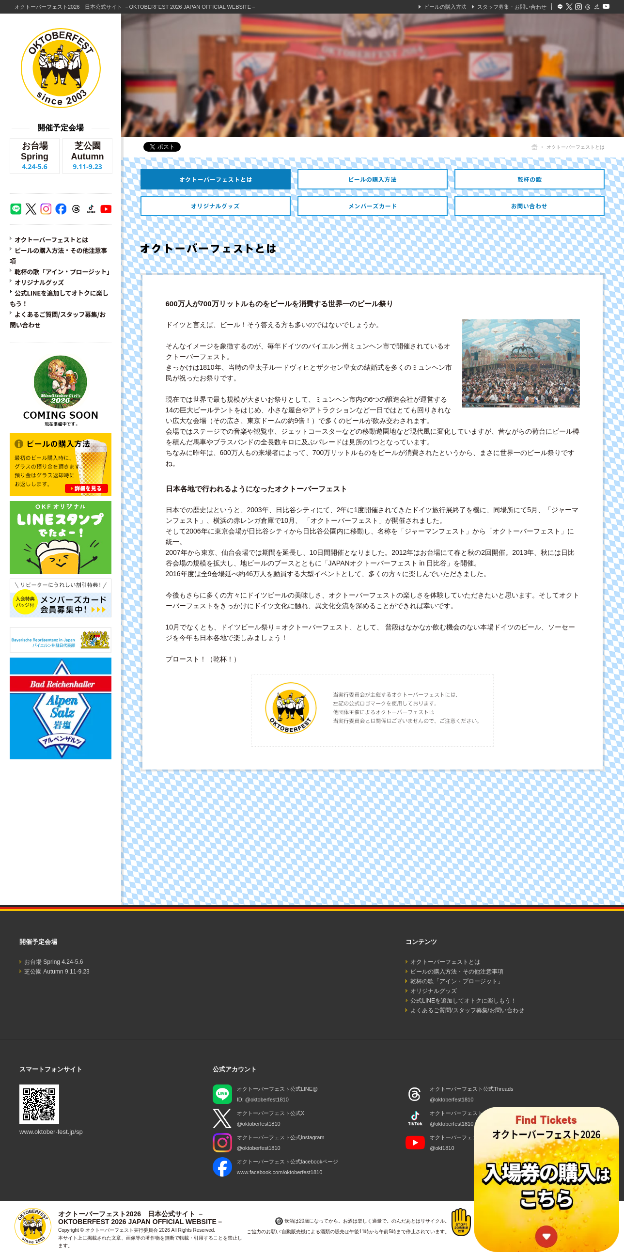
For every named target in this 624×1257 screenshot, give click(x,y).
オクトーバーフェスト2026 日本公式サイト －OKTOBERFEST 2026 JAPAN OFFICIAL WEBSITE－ (135, 7)
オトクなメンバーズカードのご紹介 (372, 206)
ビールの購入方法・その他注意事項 (372, 179)
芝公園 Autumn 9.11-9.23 (57, 971)
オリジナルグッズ (39, 282)
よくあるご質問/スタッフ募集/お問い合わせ (467, 1010)
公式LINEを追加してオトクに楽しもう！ (463, 1000)
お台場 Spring (34, 156)
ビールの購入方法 (445, 7)
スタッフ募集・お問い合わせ (511, 7)
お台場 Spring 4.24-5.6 (53, 961)
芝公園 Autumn (87, 156)
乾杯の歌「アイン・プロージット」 (64, 271)
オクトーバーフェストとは (51, 239)
